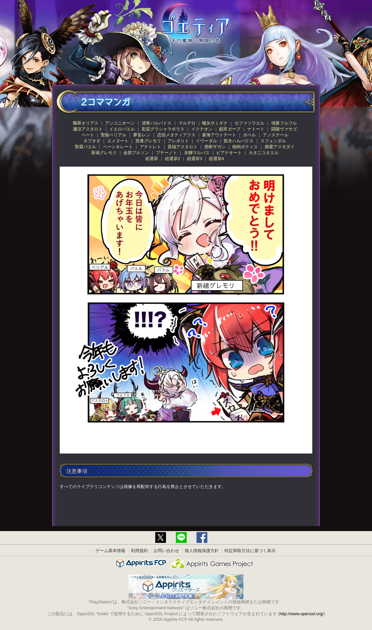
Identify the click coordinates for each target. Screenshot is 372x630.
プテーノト (166, 152)
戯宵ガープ (229, 129)
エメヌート (118, 140)
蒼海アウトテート (219, 134)
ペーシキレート (118, 146)
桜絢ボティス (245, 146)
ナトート (255, 129)
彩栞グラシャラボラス (163, 129)
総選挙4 (216, 158)
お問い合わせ (166, 550)
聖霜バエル (85, 146)
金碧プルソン (136, 152)
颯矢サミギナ (215, 123)
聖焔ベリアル (113, 134)
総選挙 (151, 158)
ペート (87, 134)
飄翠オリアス (85, 123)
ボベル (249, 134)
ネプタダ (91, 140)
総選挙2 (172, 158)
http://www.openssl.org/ (301, 613)
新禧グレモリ (104, 152)
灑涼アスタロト (88, 129)
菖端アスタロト (182, 146)
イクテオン (202, 129)
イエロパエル (122, 129)
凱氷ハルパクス (239, 140)
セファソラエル (249, 123)
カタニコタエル (264, 152)
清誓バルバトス (157, 123)
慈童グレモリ (148, 140)
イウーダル (206, 140)
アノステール (275, 134)
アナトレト (150, 146)
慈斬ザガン (215, 146)
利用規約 (139, 550)
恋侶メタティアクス (176, 134)
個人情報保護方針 (202, 550)
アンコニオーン (120, 123)
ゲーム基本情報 (110, 550)
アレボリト (178, 140)
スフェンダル (273, 140)
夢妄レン (141, 134)
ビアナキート (229, 152)
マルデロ (187, 123)
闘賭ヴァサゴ (284, 129)
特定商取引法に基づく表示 (250, 550)
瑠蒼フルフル (284, 123)
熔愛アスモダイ (280, 146)
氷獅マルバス (197, 152)
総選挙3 (194, 158)
